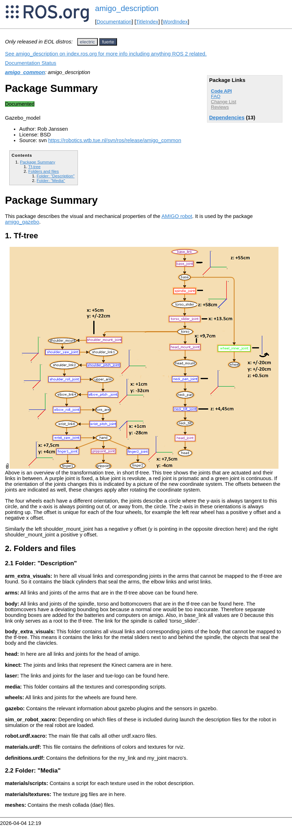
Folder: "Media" (51, 180)
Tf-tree (34, 166)
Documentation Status (30, 63)
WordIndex (175, 22)
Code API (221, 91)
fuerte (108, 42)
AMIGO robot (176, 216)
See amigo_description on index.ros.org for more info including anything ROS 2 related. (106, 54)
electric (87, 42)
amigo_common (25, 72)
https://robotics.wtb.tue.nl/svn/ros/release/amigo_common (114, 140)
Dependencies (226, 117)
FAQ (216, 96)
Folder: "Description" (56, 175)
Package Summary (37, 162)
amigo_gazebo (22, 222)
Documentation (114, 22)
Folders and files (43, 171)
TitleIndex (147, 22)
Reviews (220, 107)
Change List (223, 101)
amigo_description (127, 8)
